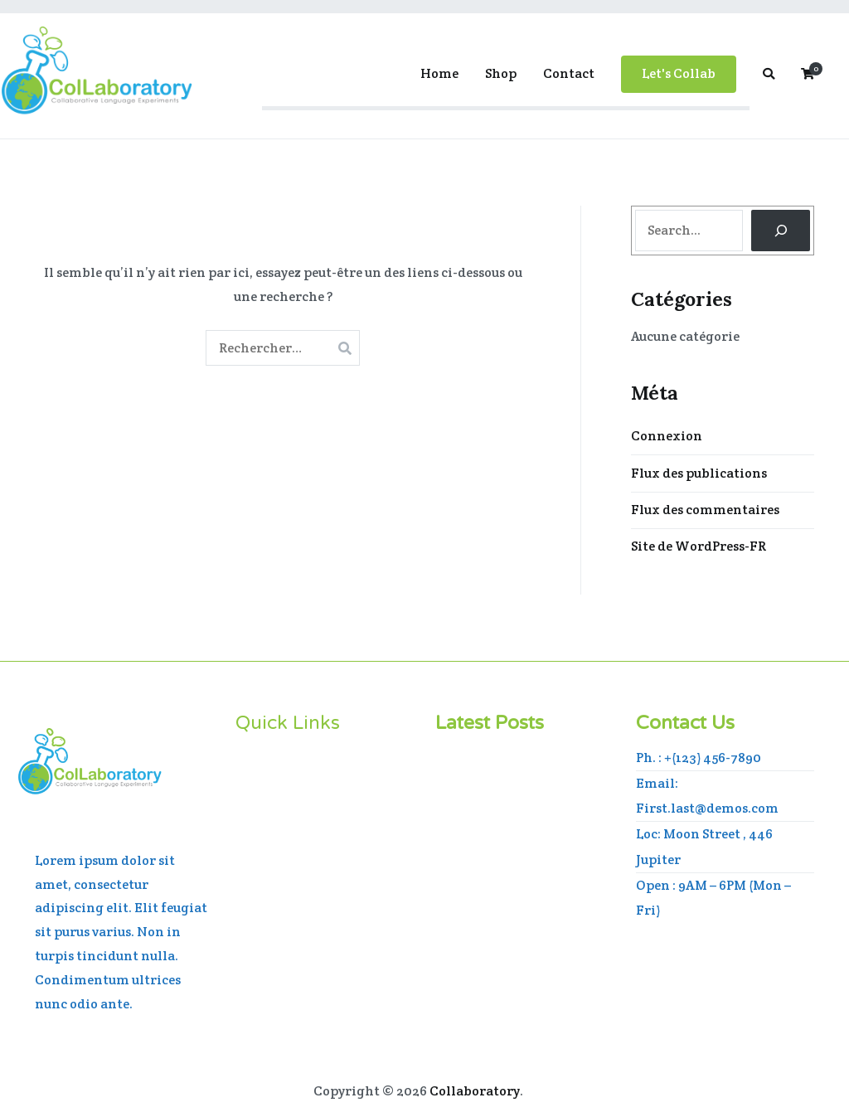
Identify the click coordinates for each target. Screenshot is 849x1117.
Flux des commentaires (705, 509)
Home (439, 73)
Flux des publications (699, 473)
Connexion (666, 435)
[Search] (780, 230)
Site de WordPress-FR (698, 546)
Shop (501, 73)
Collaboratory (474, 1091)
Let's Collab (679, 73)
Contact (568, 73)
